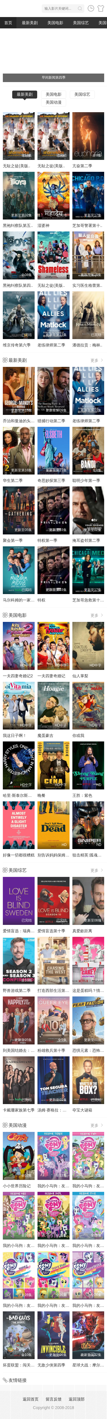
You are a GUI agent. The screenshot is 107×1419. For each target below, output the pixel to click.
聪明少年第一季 (86, 480)
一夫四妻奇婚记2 (18, 676)
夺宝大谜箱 (82, 1110)
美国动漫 (54, 102)
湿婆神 (43, 225)
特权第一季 (47, 540)
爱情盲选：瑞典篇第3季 (24, 931)
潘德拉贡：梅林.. (87, 345)
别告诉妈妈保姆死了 (55, 855)
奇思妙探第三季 (51, 480)
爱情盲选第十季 (51, 931)
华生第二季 (13, 480)
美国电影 (55, 22)
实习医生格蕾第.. (87, 285)
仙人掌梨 (80, 676)
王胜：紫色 (82, 795)
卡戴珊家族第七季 (19, 1110)
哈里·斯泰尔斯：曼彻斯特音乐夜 (31, 795)
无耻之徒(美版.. (16, 166)
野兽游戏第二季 (17, 990)
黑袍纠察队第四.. (18, 285)
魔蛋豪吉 (45, 735)
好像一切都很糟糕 (19, 855)
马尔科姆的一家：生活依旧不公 (30, 600)
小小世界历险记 (17, 1186)
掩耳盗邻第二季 (86, 540)
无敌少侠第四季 (51, 1365)
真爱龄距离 (82, 931)
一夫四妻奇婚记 (51, 676)
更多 (97, 360)
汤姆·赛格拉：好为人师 (57, 1110)
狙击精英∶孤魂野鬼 (89, 855)
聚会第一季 (13, 540)
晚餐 (41, 795)
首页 (8, 22)
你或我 (78, 735)
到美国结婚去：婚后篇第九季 (28, 1050)
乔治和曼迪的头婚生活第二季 (28, 421)
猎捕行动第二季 (51, 421)
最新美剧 (30, 22)
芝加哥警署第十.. (87, 225)
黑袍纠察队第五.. (18, 225)
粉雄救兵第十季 (51, 1050)
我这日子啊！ (15, 735)
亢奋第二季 (82, 166)
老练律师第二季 (51, 345)
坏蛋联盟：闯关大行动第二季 (28, 1365)
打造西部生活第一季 (55, 990)
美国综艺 (81, 22)
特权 (41, 600)
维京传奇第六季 (17, 345)
